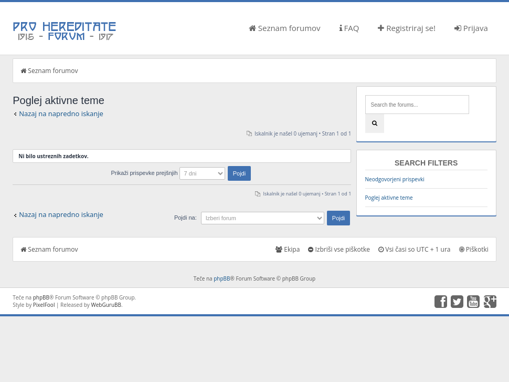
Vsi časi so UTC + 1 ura (414, 249)
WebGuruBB (106, 304)
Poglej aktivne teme (389, 197)
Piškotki (474, 249)
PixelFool (44, 304)
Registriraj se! (407, 28)
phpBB (222, 278)
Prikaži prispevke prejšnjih (181, 173)
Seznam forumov (285, 28)
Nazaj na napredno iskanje (61, 113)
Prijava (471, 28)
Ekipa (287, 249)
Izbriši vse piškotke (339, 249)
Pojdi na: (185, 217)
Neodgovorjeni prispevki (395, 179)
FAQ (349, 28)
